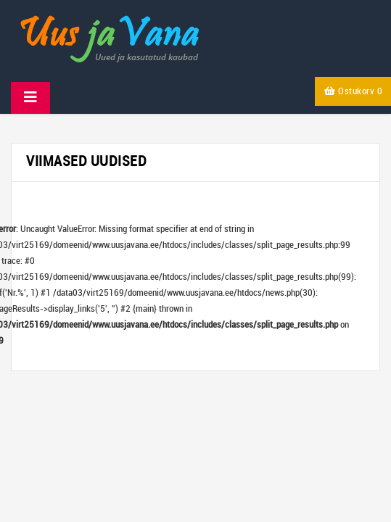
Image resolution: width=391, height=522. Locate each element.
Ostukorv (353, 91)
